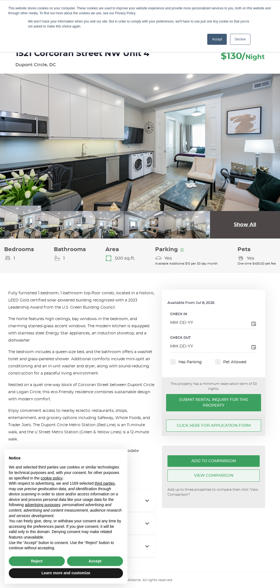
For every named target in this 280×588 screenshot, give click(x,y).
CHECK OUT (180, 337)
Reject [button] (37, 561)
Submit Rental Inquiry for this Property (213, 402)
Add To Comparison (213, 461)
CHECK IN (178, 314)
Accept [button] (217, 39)
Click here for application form (214, 426)
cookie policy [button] (52, 478)
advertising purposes (42, 505)
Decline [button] (240, 39)
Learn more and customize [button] (65, 573)
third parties (105, 483)
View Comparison (213, 476)
